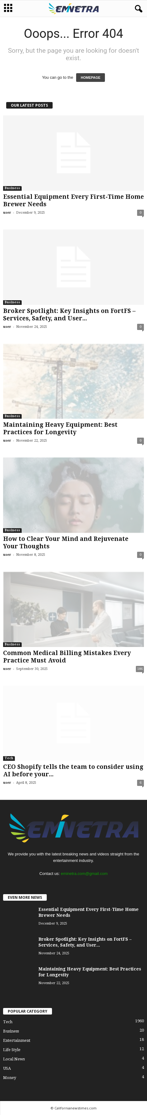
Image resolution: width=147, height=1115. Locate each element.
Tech (9, 758)
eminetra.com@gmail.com (84, 873)
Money (9, 1077)
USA (7, 1068)
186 (140, 669)
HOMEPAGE (90, 77)
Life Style (11, 1049)
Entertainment (16, 1040)
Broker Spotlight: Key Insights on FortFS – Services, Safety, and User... (69, 314)
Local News (14, 1059)
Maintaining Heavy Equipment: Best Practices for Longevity (60, 428)
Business (12, 188)
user (7, 213)
